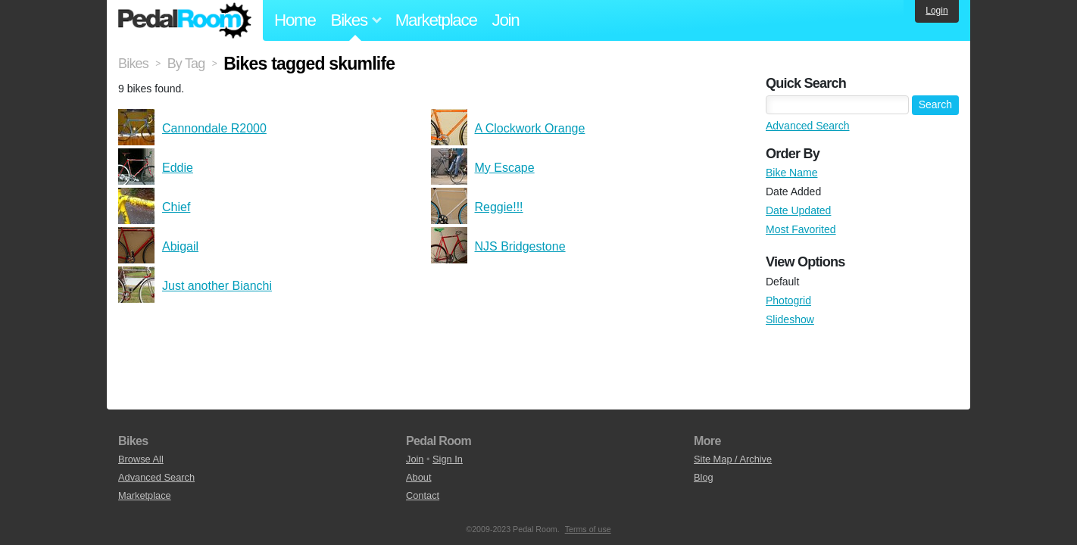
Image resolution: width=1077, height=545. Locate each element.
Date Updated (798, 210)
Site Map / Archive (733, 459)
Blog (703, 477)
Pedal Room (184, 20)
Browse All (141, 459)
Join (506, 20)
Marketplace (436, 20)
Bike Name (791, 173)
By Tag (186, 63)
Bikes (133, 63)
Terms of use (588, 529)
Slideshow (790, 319)
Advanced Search (808, 126)
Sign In (447, 459)
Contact (422, 495)
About (418, 477)
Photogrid (788, 300)
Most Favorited (801, 229)
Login (936, 10)
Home (295, 20)
